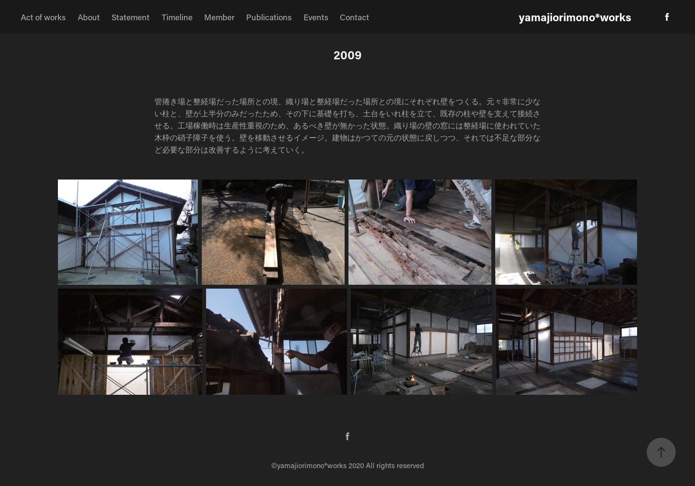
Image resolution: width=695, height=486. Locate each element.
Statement (130, 17)
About (89, 17)
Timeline (177, 17)
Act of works (43, 17)
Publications (269, 17)
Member (219, 17)
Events (316, 17)
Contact (354, 17)
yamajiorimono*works (575, 17)
